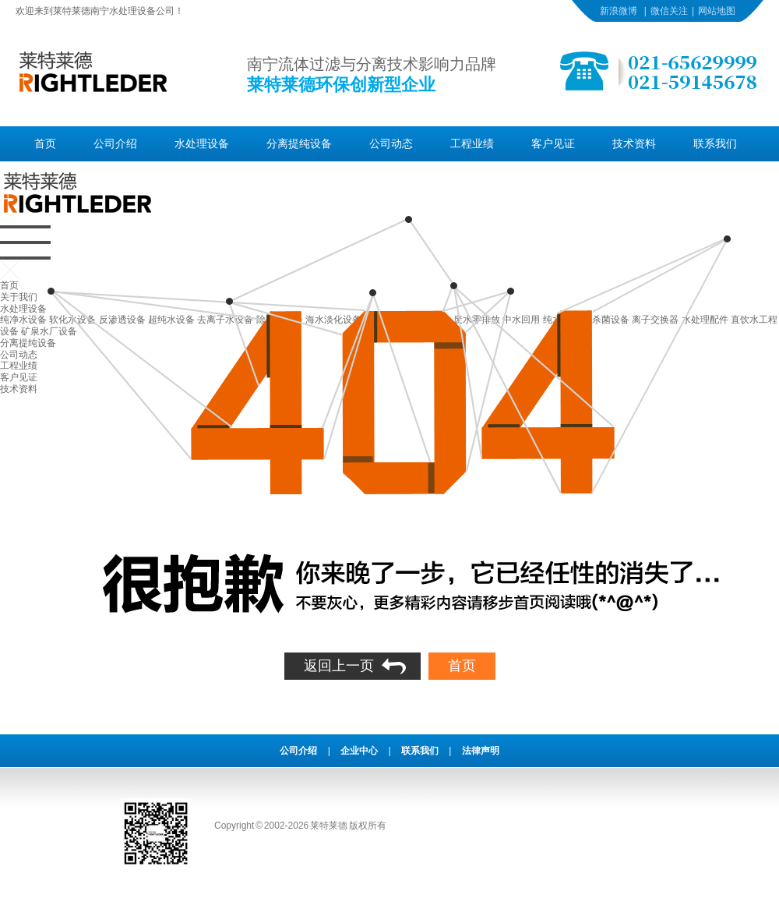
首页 (45, 143)
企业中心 (359, 750)
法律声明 (480, 750)
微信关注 (669, 10)
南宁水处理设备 (123, 10)
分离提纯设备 (299, 143)
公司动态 (391, 143)
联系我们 (715, 143)
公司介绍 (115, 143)
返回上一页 (339, 666)
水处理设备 (201, 143)
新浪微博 (618, 10)
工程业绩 (472, 143)
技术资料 (634, 143)
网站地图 (716, 10)
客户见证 (553, 143)
